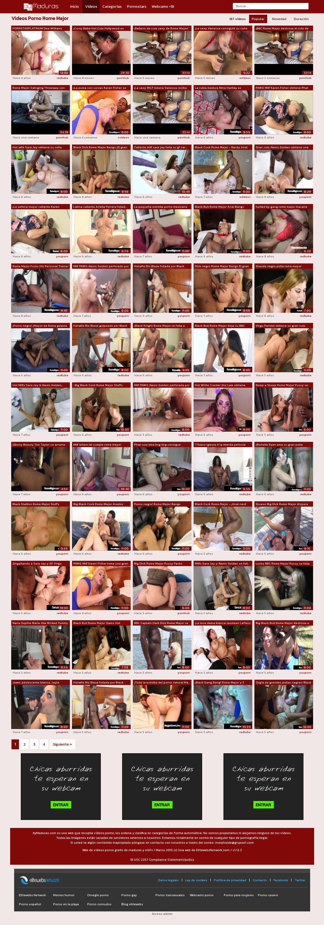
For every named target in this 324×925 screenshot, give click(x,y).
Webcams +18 (163, 6)
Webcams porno (202, 895)
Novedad (279, 18)
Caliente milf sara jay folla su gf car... (160, 147)
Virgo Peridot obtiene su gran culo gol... (280, 325)
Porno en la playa (66, 904)
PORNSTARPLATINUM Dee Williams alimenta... (37, 28)
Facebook (281, 880)
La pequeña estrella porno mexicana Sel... (160, 207)
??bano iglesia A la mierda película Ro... (220, 444)
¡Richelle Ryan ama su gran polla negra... (279, 444)
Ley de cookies (196, 880)
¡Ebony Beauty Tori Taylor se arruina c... (39, 444)
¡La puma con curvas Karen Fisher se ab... (99, 88)
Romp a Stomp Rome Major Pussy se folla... (282, 385)
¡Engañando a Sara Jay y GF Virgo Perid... (37, 563)
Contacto (260, 880)
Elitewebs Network (32, 895)
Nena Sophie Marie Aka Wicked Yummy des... (40, 623)
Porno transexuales (170, 895)
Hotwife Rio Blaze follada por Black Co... (159, 266)
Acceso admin (162, 913)
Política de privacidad (230, 880)
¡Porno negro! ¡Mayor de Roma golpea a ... (40, 325)
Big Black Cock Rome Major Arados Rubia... (98, 504)
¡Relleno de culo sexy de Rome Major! (161, 28)
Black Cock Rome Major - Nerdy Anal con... (221, 147)
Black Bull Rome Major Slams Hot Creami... (96, 623)
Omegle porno (98, 895)
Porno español (30, 904)
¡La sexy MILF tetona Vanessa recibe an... (160, 88)
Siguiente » (62, 744)
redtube (62, 78)
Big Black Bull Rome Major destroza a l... (282, 623)
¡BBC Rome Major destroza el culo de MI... (282, 28)
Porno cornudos (99, 904)
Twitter (300, 880)
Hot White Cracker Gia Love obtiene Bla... (220, 385)
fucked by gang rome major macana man (281, 207)
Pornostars (136, 6)
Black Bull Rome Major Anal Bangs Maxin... (219, 207)
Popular (258, 18)
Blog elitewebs (132, 904)
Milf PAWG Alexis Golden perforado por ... (101, 266)
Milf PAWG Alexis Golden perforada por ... (162, 385)
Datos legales (168, 880)
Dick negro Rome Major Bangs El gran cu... (222, 266)
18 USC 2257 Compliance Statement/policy (162, 859)
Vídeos (91, 6)
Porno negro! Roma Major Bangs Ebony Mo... (157, 504)
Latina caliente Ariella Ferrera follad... (100, 207)
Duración (301, 18)
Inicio (74, 6)
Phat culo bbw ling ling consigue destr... (157, 444)
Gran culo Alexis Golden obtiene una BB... (282, 147)
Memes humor (63, 895)
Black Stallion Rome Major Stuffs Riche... (36, 504)
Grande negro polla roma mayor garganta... (279, 266)
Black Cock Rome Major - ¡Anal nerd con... (220, 504)
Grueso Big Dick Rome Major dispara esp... (282, 504)
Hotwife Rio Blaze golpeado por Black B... (100, 325)
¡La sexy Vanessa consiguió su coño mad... (221, 28)
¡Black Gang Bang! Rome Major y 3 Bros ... (219, 682)
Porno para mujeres (239, 895)
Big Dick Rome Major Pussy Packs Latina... (158, 563)
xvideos (245, 78)
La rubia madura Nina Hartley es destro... (218, 88)
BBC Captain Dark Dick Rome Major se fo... (161, 623)
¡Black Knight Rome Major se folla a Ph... (159, 325)
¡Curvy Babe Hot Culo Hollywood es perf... (98, 28)
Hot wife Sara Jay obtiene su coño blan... (37, 147)
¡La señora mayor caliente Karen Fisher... (36, 207)
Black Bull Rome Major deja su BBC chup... (220, 325)
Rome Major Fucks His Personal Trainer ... (41, 266)
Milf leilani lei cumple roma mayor (97, 444)
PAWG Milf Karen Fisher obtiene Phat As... (282, 88)
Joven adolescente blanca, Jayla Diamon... (36, 682)
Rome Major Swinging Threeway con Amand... (39, 88)
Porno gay (129, 895)
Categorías (112, 6)
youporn (244, 137)
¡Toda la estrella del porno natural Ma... (162, 682)
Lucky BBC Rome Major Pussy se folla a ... (283, 563)
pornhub (123, 78)
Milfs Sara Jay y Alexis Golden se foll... (222, 563)
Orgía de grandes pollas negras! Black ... (283, 682)
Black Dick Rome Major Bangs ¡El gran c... (100, 147)
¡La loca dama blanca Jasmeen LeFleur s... (223, 623)
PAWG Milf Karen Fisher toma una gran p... (100, 563)
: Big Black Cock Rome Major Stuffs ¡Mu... (98, 385)
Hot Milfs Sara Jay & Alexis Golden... (38, 385)
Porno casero (268, 895)
